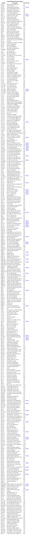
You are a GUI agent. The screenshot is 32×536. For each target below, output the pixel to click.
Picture (27, 7)
